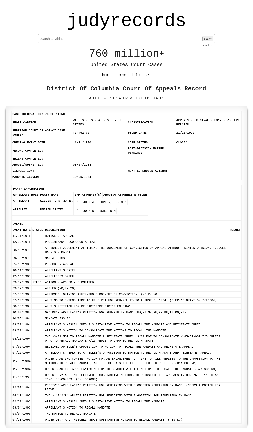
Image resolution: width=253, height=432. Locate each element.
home (106, 75)
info (135, 75)
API (147, 75)
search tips (208, 45)
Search (208, 38)
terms (120, 75)
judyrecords (126, 21)
